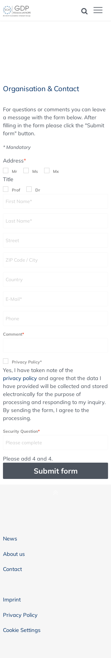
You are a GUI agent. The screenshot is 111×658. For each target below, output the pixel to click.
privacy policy (20, 378)
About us (14, 554)
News (10, 538)
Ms (35, 171)
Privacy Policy (20, 615)
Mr (14, 171)
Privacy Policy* (27, 362)
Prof (16, 190)
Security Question (21, 431)
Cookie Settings (22, 630)
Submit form (56, 470)
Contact (12, 569)
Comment (13, 334)
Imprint (12, 599)
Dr (37, 190)
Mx (56, 171)
